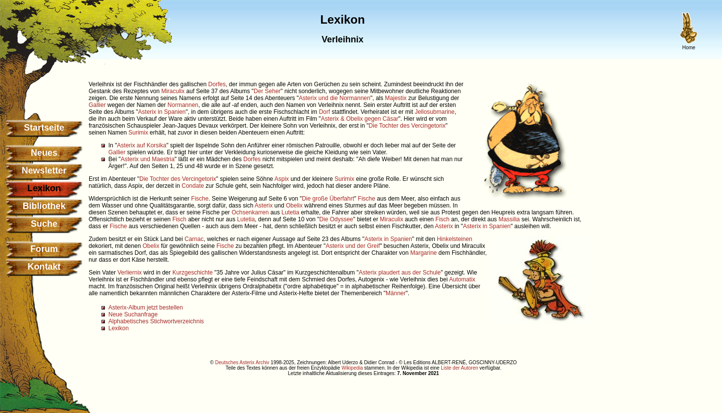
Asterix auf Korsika (141, 145)
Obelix (294, 205)
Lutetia (290, 212)
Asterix (264, 205)
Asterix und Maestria (147, 159)
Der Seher (267, 91)
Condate (193, 185)
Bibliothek (44, 206)
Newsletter (44, 170)
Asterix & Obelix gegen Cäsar (359, 118)
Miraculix (172, 91)
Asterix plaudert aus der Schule (400, 272)
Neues (44, 153)
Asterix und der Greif (353, 245)
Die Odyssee (336, 219)
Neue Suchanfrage (133, 314)
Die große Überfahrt (328, 198)
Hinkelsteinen (454, 239)
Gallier (97, 105)
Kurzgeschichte (192, 272)
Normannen (182, 105)
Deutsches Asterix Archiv (242, 362)
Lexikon (118, 328)
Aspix (281, 178)
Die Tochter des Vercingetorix (407, 125)
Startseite (44, 128)
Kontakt (44, 267)
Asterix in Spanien (162, 111)
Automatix (462, 279)
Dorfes (217, 84)
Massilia (509, 219)
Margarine (423, 252)
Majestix (396, 98)
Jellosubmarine (435, 111)
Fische (199, 198)
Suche (44, 224)
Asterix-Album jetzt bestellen (145, 307)
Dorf (324, 111)
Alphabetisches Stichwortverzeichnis (156, 321)
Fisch (179, 219)
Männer (396, 293)
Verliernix (129, 272)
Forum (44, 249)
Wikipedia (351, 368)
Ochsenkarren (249, 212)
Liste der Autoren (459, 368)
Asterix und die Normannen (334, 98)
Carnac (194, 239)
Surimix (138, 132)
